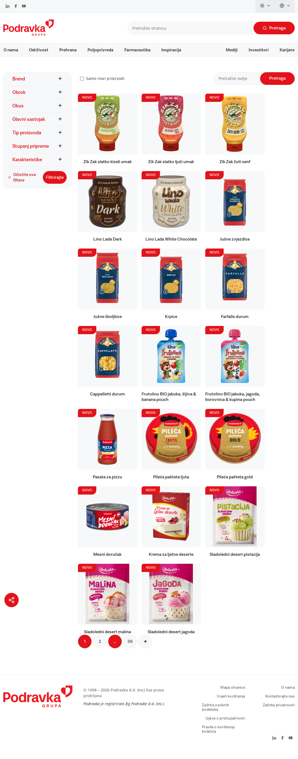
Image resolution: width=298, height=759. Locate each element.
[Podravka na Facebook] (16, 6)
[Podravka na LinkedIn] (7, 6)
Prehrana (68, 50)
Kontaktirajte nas (280, 702)
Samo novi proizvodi (105, 83)
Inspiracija (171, 50)
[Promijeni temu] (265, 6)
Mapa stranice (232, 693)
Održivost (38, 50)
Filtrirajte (55, 182)
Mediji (232, 50)
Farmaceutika (137, 50)
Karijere (287, 50)
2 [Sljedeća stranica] (100, 646)
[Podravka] (28, 34)
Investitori (259, 50)
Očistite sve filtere (22, 183)
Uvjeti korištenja (231, 702)
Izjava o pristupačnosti (225, 723)
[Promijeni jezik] (285, 6)
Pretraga (274, 28)
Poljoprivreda (100, 50)
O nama (11, 50)
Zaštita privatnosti (279, 710)
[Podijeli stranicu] (11, 600)
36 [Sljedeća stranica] (130, 646)
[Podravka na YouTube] (24, 6)
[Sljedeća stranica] (145, 647)
